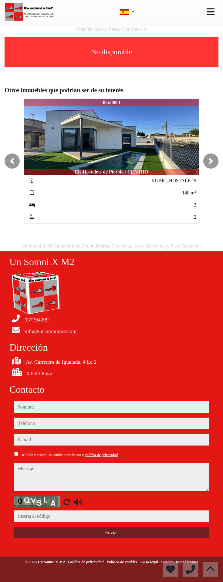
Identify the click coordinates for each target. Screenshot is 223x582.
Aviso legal (149, 562)
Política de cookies (122, 562)
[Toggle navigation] (210, 12)
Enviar (111, 532)
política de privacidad (101, 455)
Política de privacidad (86, 562)
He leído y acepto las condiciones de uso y (69, 455)
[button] (12, 161)
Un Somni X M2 (52, 562)
